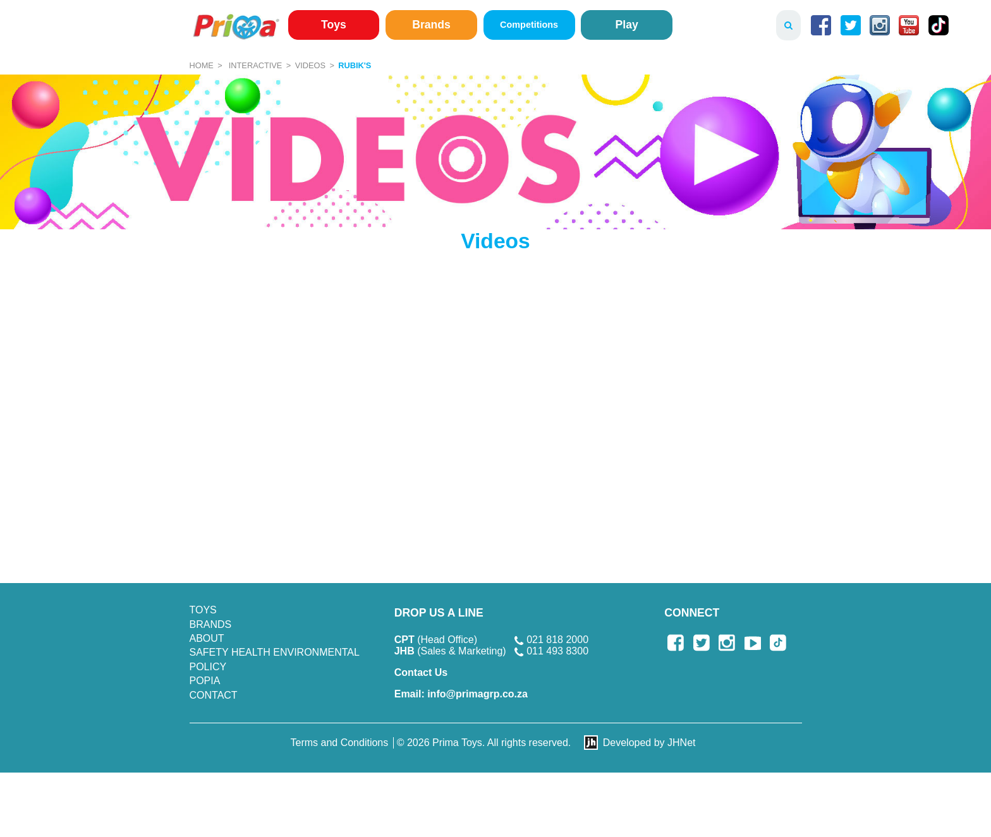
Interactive (256, 65)
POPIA (205, 680)
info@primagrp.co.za (461, 694)
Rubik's (354, 65)
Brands (431, 24)
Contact (214, 695)
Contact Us (420, 672)
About (207, 638)
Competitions (529, 25)
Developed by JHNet (649, 742)
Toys (333, 24)
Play (627, 24)
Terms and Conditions (340, 742)
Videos (310, 65)
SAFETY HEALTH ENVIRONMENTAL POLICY (275, 659)
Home (202, 65)
